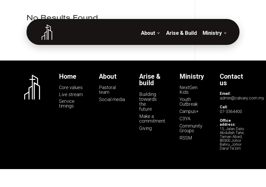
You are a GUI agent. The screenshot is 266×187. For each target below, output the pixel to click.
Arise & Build (181, 33)
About (148, 33)
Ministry (212, 33)
